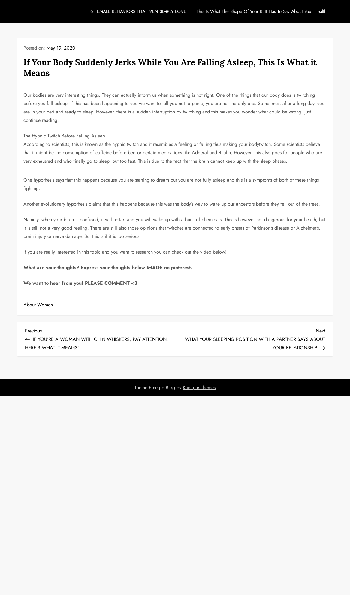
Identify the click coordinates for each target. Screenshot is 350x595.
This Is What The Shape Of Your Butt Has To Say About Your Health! (262, 11)
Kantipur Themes (199, 387)
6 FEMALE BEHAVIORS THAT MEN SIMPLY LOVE (138, 11)
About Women (38, 304)
